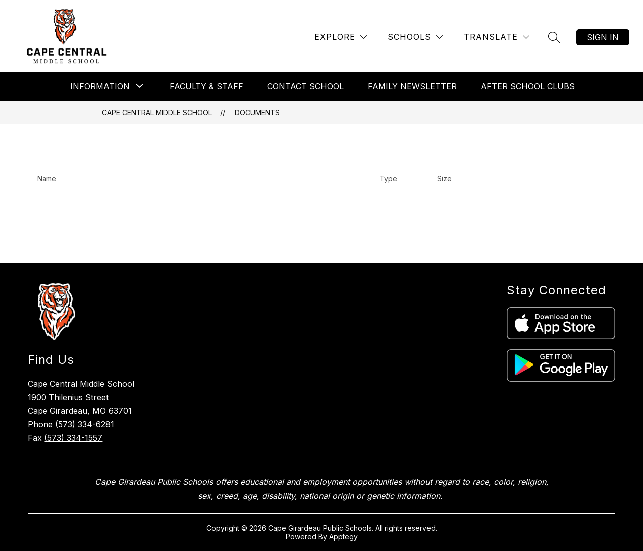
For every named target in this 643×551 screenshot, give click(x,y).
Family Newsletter (412, 86)
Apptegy (343, 536)
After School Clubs (528, 86)
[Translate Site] (496, 37)
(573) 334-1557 (73, 438)
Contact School (305, 86)
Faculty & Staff (206, 86)
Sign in (603, 37)
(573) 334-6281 (84, 424)
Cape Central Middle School (157, 112)
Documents (257, 112)
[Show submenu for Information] (100, 86)
